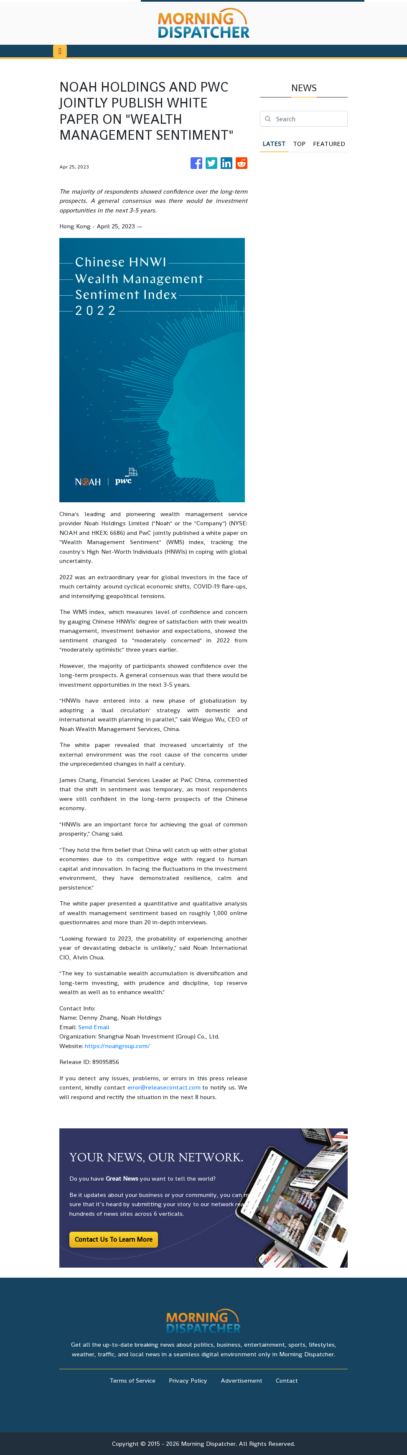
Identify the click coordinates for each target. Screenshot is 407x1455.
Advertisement (241, 1380)
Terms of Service (132, 1380)
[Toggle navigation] (60, 51)
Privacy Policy (188, 1380)
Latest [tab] (273, 144)
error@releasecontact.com (164, 1087)
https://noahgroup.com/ (117, 1046)
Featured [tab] (329, 144)
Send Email (93, 1027)
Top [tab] (299, 144)
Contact (287, 1380)
